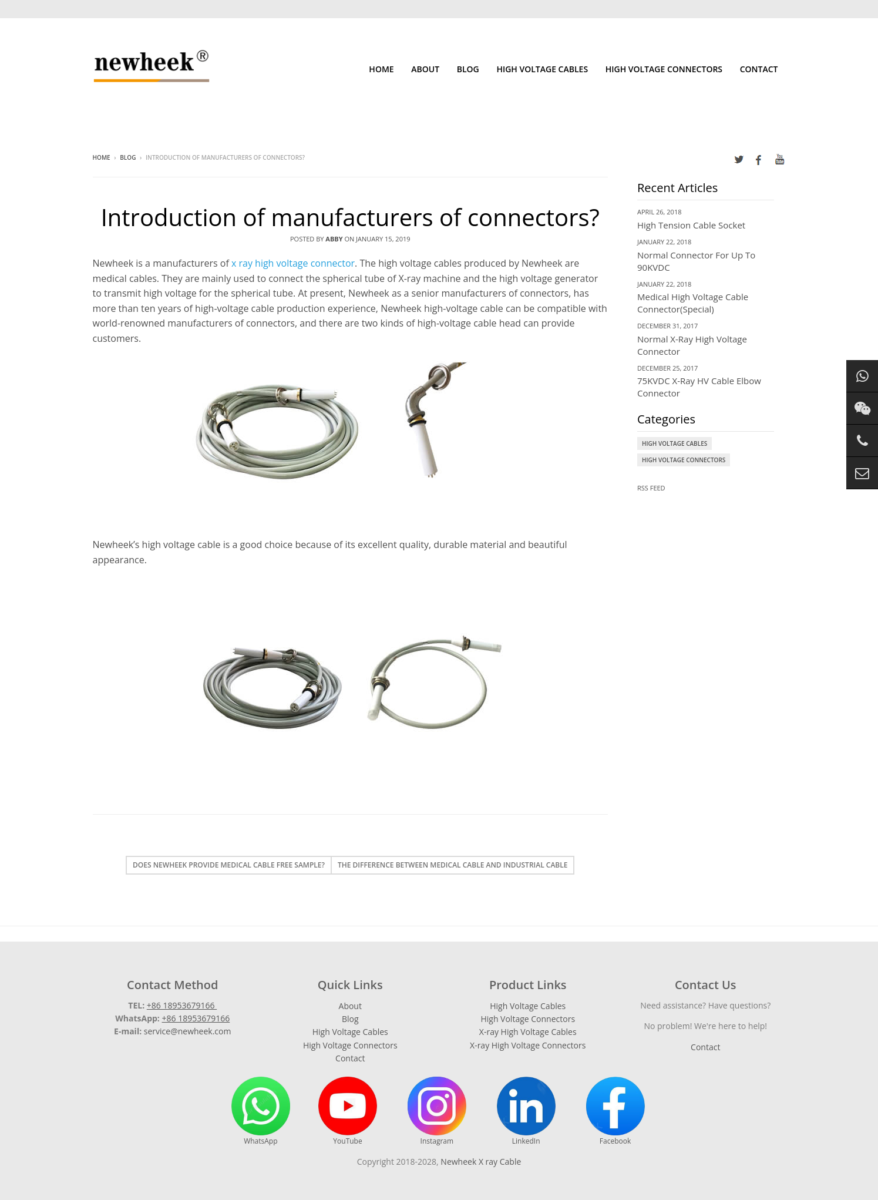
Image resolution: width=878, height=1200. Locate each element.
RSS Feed (651, 487)
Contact (759, 69)
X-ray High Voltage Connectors (528, 1045)
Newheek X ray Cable (480, 1161)
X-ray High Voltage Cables (528, 1031)
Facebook (615, 1111)
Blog (468, 69)
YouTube (347, 1111)
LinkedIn (526, 1111)
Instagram (437, 1111)
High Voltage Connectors (663, 69)
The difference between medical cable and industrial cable (453, 865)
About (425, 69)
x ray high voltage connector (293, 263)
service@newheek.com (187, 1031)
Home (381, 69)
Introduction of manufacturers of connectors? (350, 217)
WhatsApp (260, 1111)
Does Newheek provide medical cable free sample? (229, 865)
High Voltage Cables (542, 69)
